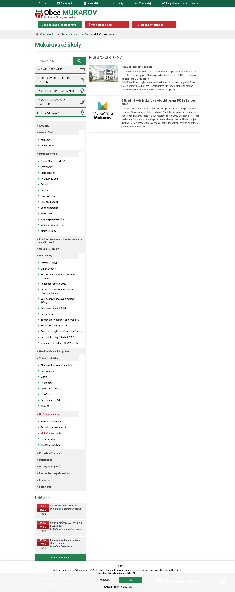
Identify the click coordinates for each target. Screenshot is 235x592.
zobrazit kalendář (60, 557)
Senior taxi (46, 213)
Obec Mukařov (47, 34)
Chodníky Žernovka (51, 444)
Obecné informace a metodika (56, 365)
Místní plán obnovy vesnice (55, 325)
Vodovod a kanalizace (52, 225)
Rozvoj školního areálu (137, 67)
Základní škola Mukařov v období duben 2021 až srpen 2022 (158, 102)
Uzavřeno (46, 394)
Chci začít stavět (49, 201)
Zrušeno (45, 406)
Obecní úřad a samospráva (59, 25)
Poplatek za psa (49, 178)
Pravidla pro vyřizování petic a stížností (61, 331)
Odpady (45, 184)
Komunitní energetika (52, 421)
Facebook (67, 3)
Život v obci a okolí (101, 25)
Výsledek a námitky (51, 388)
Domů (42, 3)
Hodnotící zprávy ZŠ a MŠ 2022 (57, 337)
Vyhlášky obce (48, 268)
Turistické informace (150, 25)
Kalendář (91, 3)
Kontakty (116, 3)
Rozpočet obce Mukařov (53, 283)
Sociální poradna (49, 207)
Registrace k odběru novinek (181, 3)
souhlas (82, 570)
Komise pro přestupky (52, 219)
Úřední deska (47, 145)
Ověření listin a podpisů (53, 161)
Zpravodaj (143, 3)
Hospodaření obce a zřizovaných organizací (58, 276)
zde (130, 587)
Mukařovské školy (51, 433)
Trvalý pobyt (47, 167)
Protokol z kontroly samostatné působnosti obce (57, 291)
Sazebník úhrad (49, 263)
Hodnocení (46, 382)
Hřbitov (44, 190)
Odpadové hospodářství (53, 308)
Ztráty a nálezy (48, 231)
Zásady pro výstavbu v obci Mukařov (60, 319)
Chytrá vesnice (48, 439)
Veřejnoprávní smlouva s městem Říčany (58, 300)
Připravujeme (47, 371)
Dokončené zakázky (51, 400)
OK (130, 580)
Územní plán (47, 314)
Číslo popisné (48, 172)
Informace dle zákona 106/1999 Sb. (59, 343)
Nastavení (105, 579)
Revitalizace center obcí (53, 427)
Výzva (44, 377)
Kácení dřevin (48, 196)
